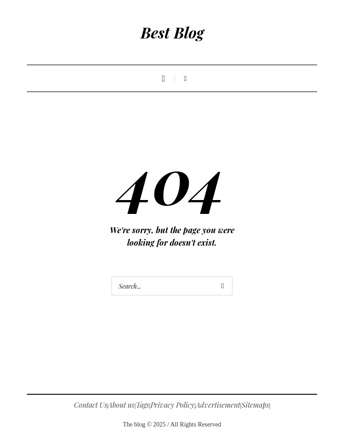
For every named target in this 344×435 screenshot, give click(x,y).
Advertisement (218, 404)
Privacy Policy (172, 404)
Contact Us (90, 404)
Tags (142, 404)
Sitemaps (255, 404)
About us (121, 404)
